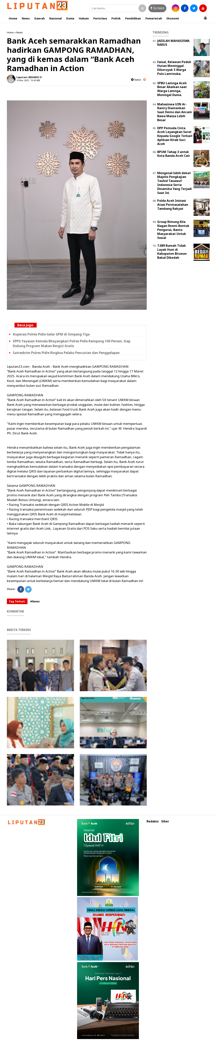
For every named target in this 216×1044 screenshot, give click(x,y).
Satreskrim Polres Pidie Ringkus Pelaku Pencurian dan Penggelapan (66, 353)
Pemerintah (153, 18)
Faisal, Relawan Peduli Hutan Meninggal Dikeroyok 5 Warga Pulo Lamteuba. (174, 68)
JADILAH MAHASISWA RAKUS (173, 43)
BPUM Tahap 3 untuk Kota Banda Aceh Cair (173, 154)
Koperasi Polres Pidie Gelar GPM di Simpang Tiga (51, 334)
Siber (165, 821)
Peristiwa (100, 18)
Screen (157, 8)
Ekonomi (173, 18)
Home (13, 18)
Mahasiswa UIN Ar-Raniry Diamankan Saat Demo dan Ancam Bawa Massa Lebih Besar (174, 112)
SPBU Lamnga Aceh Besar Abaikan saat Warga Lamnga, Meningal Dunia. (172, 89)
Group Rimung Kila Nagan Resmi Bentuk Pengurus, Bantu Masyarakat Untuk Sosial (173, 230)
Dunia (70, 18)
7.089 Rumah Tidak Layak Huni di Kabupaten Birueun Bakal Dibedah (172, 251)
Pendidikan (133, 18)
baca (136, 79)
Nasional (55, 18)
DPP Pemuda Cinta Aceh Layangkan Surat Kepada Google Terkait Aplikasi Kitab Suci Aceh (175, 136)
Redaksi (153, 821)
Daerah (39, 18)
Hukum (84, 18)
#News (35, 601)
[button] (205, 16)
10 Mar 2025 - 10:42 (26, 80)
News (26, 18)
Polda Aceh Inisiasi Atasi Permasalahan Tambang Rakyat (172, 205)
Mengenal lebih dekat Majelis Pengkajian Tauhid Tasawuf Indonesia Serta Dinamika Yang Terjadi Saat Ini (174, 183)
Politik (116, 18)
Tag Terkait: (17, 601)
